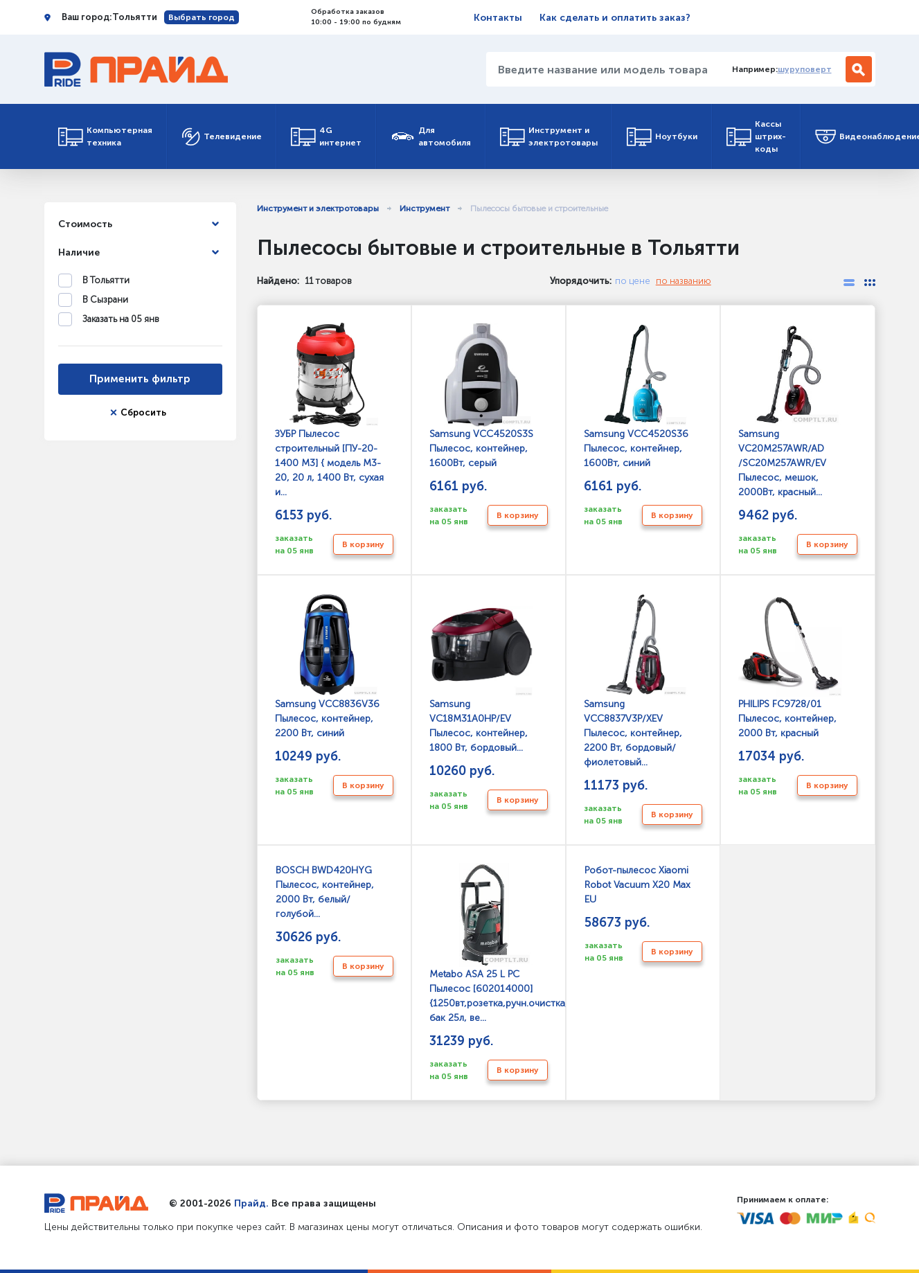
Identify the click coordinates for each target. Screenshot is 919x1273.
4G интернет (326, 136)
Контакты (498, 18)
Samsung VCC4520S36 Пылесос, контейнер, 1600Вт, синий (636, 396)
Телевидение (221, 136)
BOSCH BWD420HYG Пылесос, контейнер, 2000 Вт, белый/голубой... (324, 892)
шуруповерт (805, 69)
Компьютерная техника (105, 136)
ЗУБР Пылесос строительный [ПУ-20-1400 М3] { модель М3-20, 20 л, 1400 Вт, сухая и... (329, 411)
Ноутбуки (662, 136)
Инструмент (424, 208)
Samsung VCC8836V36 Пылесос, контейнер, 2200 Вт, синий (327, 666)
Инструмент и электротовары (549, 136)
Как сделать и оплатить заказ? (614, 18)
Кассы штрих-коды (756, 136)
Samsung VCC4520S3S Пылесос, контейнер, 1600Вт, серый (481, 396)
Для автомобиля (431, 136)
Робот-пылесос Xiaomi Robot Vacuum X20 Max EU (637, 885)
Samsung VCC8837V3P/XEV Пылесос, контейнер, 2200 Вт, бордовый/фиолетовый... (636, 681)
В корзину (363, 544)
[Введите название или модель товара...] (604, 69)
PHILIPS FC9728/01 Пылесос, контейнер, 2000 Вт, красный (790, 666)
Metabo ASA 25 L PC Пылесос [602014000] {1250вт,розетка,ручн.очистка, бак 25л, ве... (488, 944)
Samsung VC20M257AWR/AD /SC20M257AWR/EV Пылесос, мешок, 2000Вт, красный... (790, 411)
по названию (683, 281)
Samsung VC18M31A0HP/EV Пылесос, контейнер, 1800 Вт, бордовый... (481, 674)
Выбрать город (201, 17)
